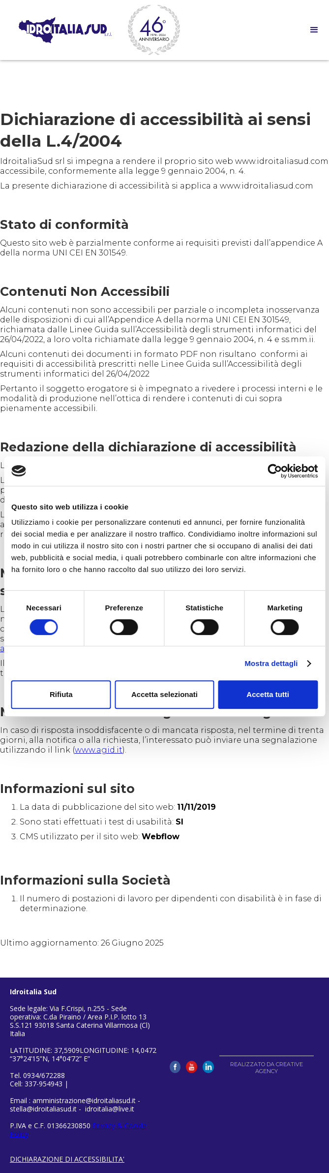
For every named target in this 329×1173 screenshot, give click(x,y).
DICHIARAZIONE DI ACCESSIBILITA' (67, 1159)
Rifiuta (61, 694)
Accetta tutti (267, 694)
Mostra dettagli (271, 663)
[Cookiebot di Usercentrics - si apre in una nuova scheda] (275, 471)
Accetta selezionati (164, 694)
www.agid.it (98, 750)
